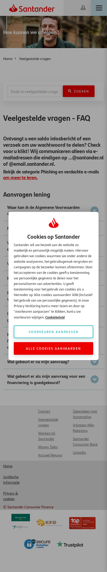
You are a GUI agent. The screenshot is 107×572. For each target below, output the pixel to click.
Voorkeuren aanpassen (54, 331)
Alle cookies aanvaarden (53, 348)
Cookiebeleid (55, 317)
